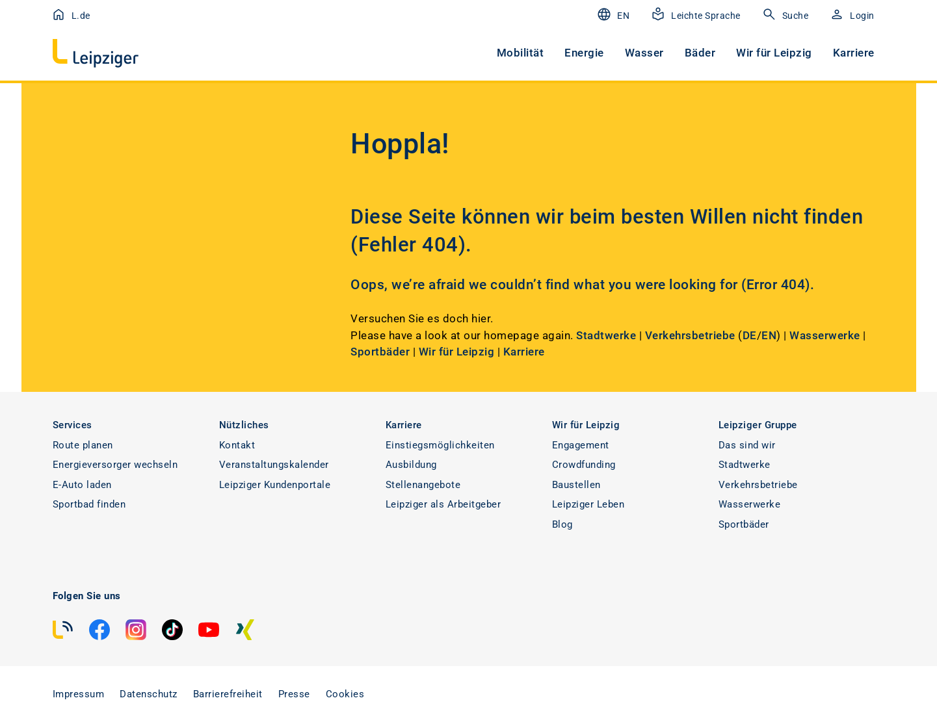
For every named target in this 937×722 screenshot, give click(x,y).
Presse (294, 694)
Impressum (79, 694)
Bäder (700, 52)
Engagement (580, 445)
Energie (584, 52)
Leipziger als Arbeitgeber (443, 504)
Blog (562, 524)
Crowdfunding (584, 465)
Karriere (854, 52)
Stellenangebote (423, 485)
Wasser (644, 52)
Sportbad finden (89, 504)
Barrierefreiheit (228, 694)
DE (750, 335)
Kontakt (237, 445)
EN (768, 335)
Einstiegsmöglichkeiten (440, 445)
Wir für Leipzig (774, 52)
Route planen (83, 445)
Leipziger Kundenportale (275, 485)
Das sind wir (747, 445)
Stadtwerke (606, 335)
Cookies (345, 694)
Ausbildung (411, 465)
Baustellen (576, 485)
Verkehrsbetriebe (692, 335)
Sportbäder (380, 351)
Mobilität (520, 52)
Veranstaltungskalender (274, 465)
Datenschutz (149, 694)
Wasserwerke (824, 335)
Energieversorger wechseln (115, 465)
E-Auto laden (82, 485)
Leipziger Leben (588, 504)
